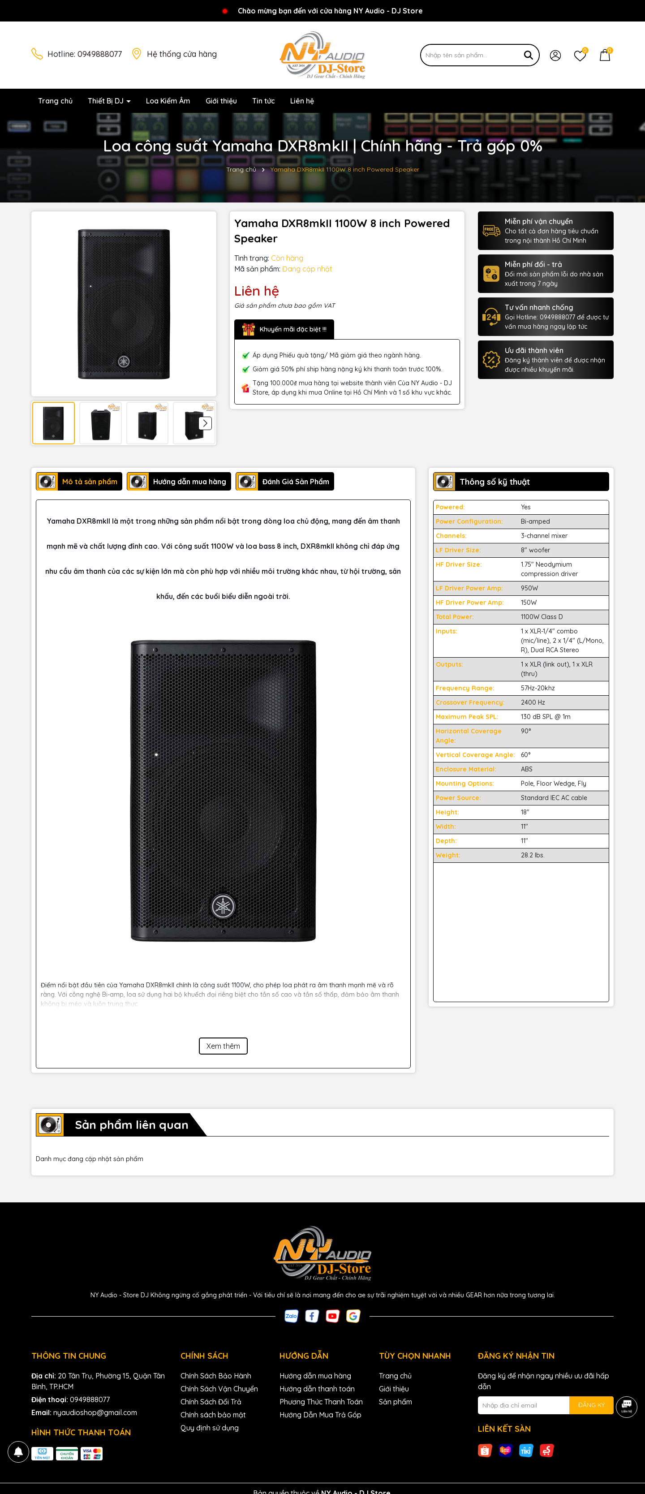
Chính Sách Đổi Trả (211, 1401)
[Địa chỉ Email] (546, 1405)
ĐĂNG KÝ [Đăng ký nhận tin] (591, 1405)
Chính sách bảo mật (213, 1414)
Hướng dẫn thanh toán (317, 1388)
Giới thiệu (221, 100)
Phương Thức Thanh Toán (321, 1401)
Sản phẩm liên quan (132, 1124)
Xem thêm (223, 1046)
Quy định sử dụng (210, 1427)
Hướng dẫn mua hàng (315, 1375)
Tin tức (263, 100)
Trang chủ (55, 100)
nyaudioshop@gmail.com (95, 1412)
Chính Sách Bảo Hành (216, 1375)
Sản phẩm (395, 1401)
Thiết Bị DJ (106, 100)
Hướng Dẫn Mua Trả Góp (320, 1414)
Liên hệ (302, 100)
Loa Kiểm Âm (168, 100)
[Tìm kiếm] (529, 55)
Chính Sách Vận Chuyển (219, 1388)
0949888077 (99, 54)
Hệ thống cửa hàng (182, 54)
